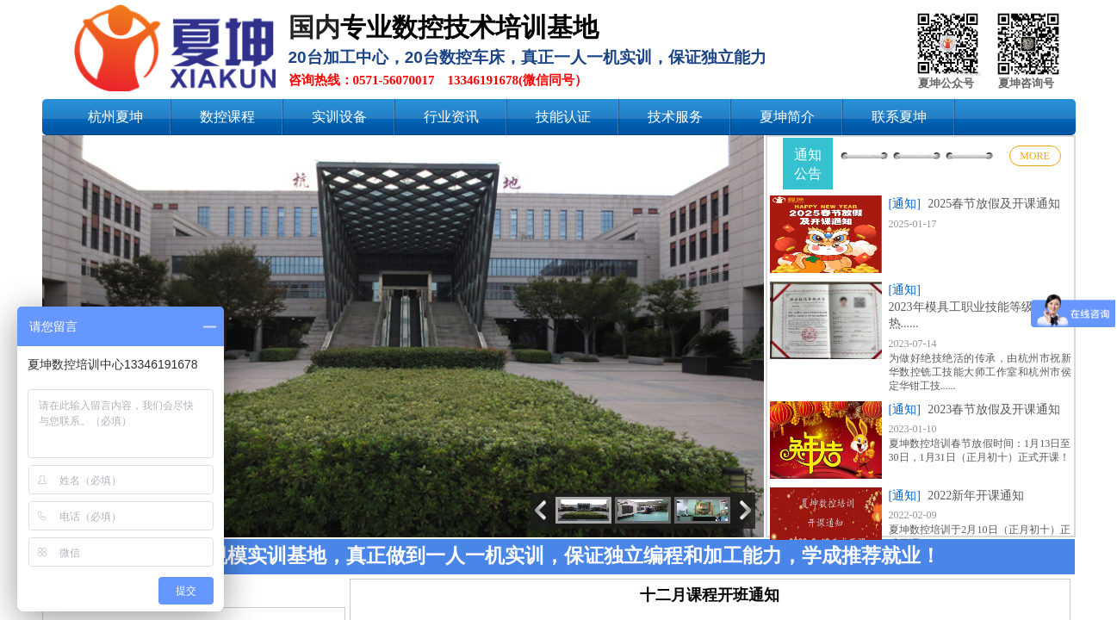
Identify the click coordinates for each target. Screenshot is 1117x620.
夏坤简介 (787, 116)
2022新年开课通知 (976, 495)
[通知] (905, 203)
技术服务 (675, 116)
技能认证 (563, 116)
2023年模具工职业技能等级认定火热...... (979, 316)
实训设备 (339, 116)
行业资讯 (451, 116)
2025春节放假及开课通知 (994, 203)
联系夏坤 (899, 116)
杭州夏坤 (115, 116)
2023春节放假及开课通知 (994, 409)
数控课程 (227, 116)
